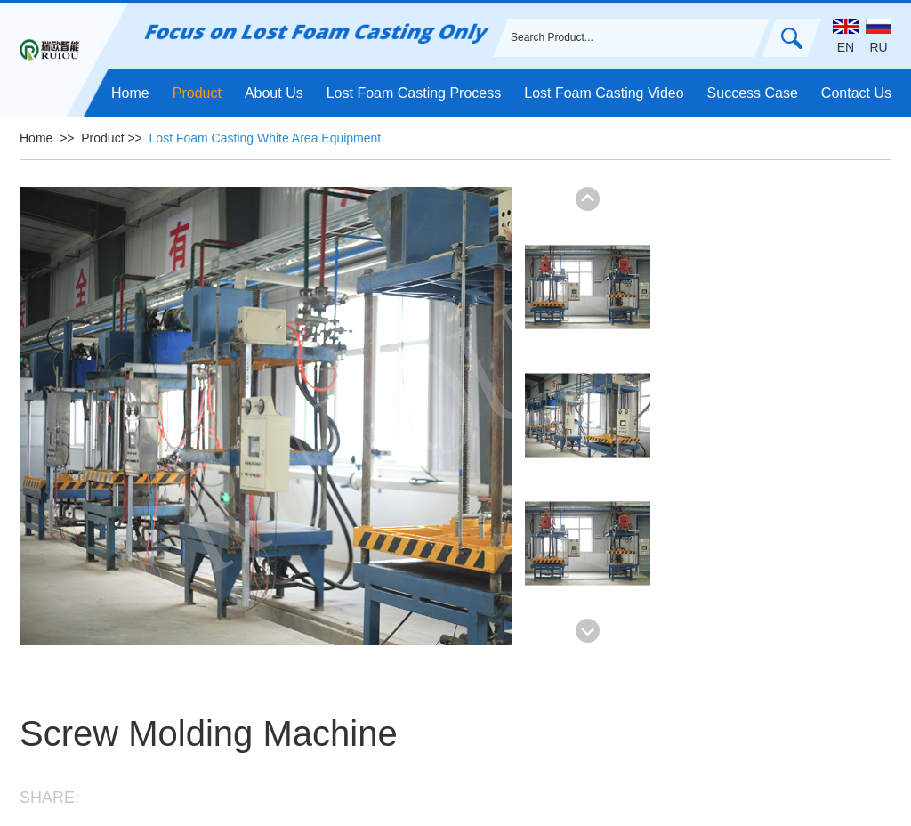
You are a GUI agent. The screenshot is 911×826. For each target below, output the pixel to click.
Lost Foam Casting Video (603, 93)
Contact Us (856, 93)
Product (197, 93)
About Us (274, 93)
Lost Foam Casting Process (414, 93)
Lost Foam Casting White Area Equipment (265, 138)
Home (130, 93)
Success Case (752, 93)
